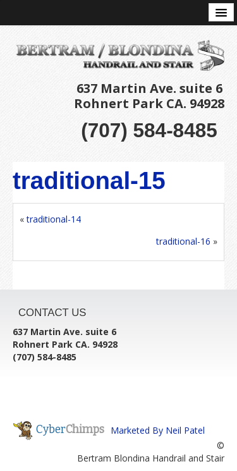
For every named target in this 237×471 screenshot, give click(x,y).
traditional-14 (54, 219)
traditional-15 (89, 180)
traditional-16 (183, 241)
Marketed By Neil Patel (158, 430)
